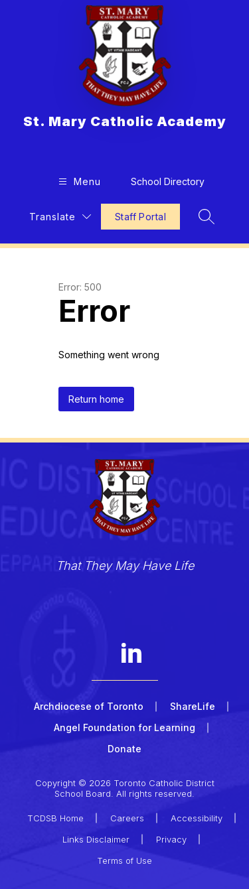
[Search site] (206, 216)
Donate (124, 748)
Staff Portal (140, 216)
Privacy (171, 839)
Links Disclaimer (95, 839)
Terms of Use (124, 860)
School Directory (168, 181)
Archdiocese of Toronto (88, 706)
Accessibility (196, 818)
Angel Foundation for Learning (124, 727)
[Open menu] (78, 181)
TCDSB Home (55, 818)
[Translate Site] (60, 216)
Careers (127, 818)
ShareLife (192, 706)
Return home (96, 399)
